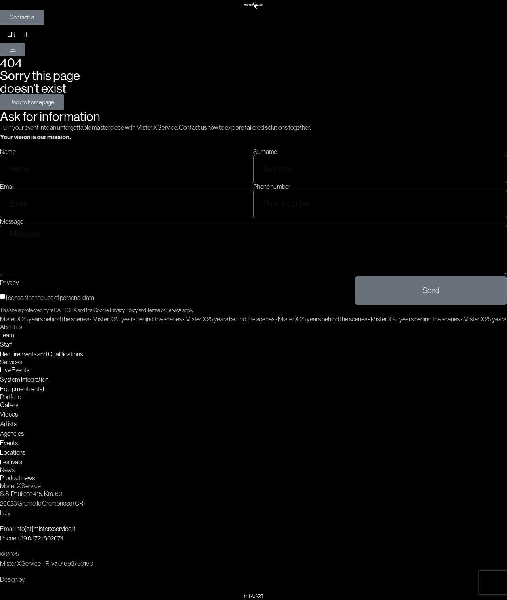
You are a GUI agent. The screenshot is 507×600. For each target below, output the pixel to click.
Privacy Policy (124, 310)
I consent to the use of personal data (50, 297)
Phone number (272, 186)
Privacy (9, 282)
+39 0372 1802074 (40, 538)
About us (11, 327)
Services (11, 361)
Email (7, 186)
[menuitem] (11, 34)
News (7, 469)
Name (8, 151)
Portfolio (10, 396)
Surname (265, 151)
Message (11, 221)
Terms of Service (164, 310)
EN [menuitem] (11, 34)
